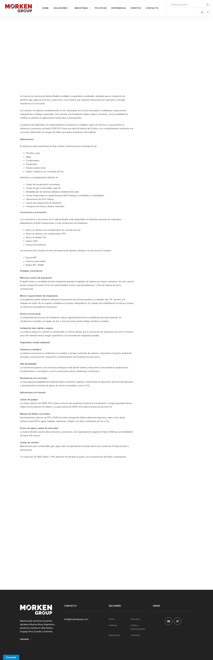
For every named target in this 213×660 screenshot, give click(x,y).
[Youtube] (202, 12)
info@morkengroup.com (76, 619)
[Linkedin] (207, 12)
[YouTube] (168, 621)
